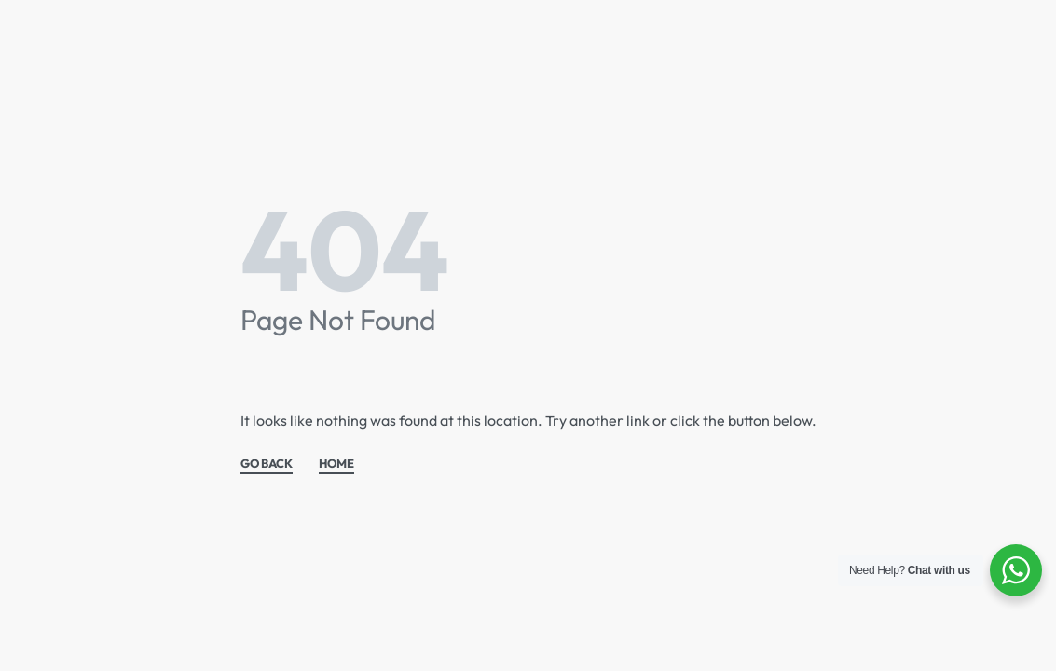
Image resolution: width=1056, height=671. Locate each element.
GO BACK (266, 464)
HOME (336, 464)
